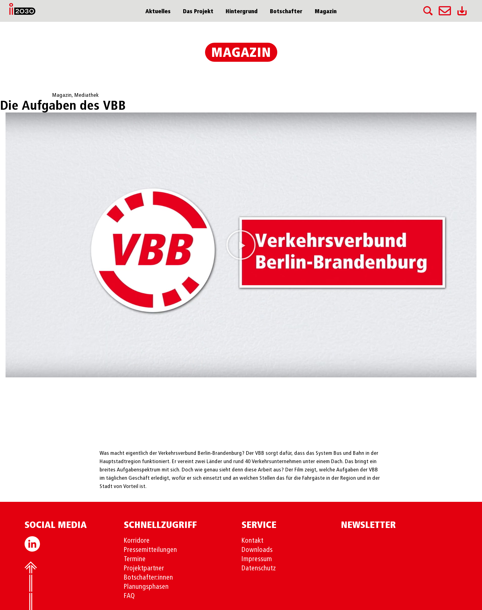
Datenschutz (259, 568)
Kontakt (252, 540)
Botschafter (286, 11)
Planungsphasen (146, 587)
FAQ (129, 596)
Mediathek (86, 95)
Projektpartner (144, 568)
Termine (135, 559)
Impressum (257, 559)
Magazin (326, 11)
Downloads (257, 550)
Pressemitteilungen (150, 550)
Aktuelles (158, 11)
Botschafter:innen (148, 577)
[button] (241, 245)
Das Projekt (198, 11)
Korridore (137, 540)
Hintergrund (242, 11)
